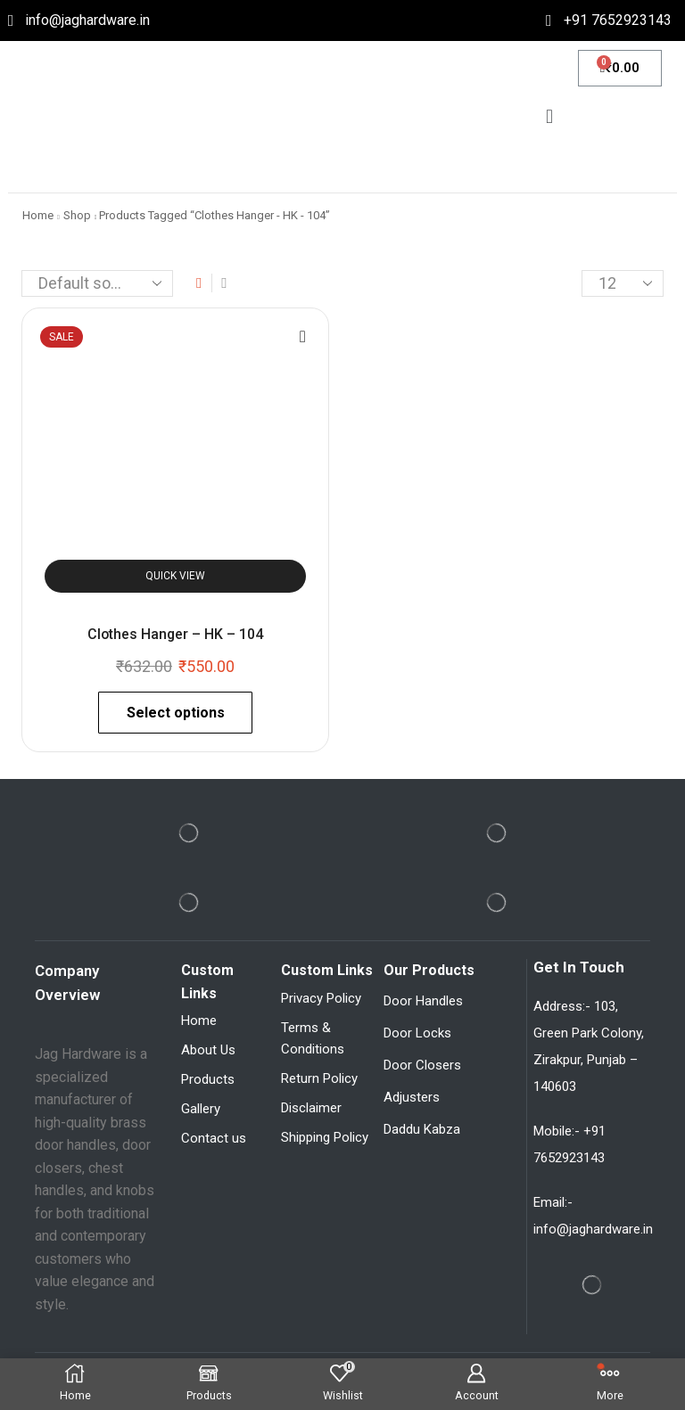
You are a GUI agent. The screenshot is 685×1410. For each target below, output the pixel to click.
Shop (77, 215)
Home (38, 215)
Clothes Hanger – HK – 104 (175, 634)
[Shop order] (97, 283)
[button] (549, 116)
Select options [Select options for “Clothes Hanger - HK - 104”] (176, 712)
